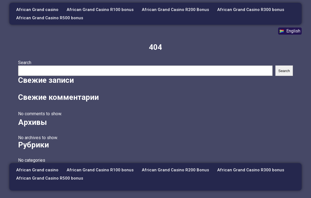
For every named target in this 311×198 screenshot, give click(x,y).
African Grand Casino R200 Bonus (175, 9)
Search (24, 62)
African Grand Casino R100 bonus (100, 9)
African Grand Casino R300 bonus (250, 9)
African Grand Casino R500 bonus (49, 17)
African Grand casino (37, 9)
